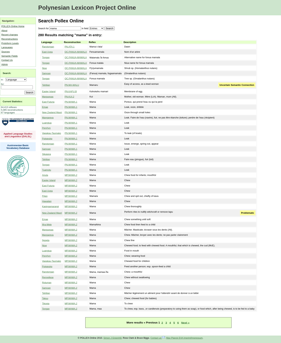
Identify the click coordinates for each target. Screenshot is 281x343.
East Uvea (47, 52)
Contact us (158, 338)
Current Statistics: (13, 101)
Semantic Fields (9, 56)
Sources (5, 51)
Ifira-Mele (47, 224)
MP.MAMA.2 (71, 175)
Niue (44, 68)
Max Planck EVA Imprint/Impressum (184, 338)
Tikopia (45, 303)
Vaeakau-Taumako (51, 133)
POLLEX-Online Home (12, 26)
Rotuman (46, 282)
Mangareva (48, 117)
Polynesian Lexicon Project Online (87, 7)
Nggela (45, 240)
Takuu (45, 298)
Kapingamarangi (50, 206)
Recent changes (9, 34)
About (4, 30)
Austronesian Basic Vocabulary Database (18, 146)
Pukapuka (47, 138)
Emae (45, 107)
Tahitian (46, 85)
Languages (7, 47)
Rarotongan (48, 46)
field (86, 28)
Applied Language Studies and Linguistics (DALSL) (18, 135)
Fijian (45, 196)
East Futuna (48, 101)
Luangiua (47, 122)
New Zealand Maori (52, 112)
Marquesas (47, 96)
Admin (4, 64)
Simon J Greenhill (112, 338)
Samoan (46, 73)
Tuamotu (46, 170)
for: (2, 84)
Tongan (46, 57)
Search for (43, 28)
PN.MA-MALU (72, 85)
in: (3, 79)
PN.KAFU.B (71, 91)
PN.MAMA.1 (71, 101)
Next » (185, 322)
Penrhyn (46, 128)
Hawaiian (47, 201)
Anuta (45, 175)
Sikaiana (46, 154)
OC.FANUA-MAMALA (76, 52)
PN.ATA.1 (70, 46)
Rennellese (48, 277)
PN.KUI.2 (69, 96)
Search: (7, 73)
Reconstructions (9, 39)
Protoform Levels (10, 43)
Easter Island (49, 91)
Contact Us (7, 60)
